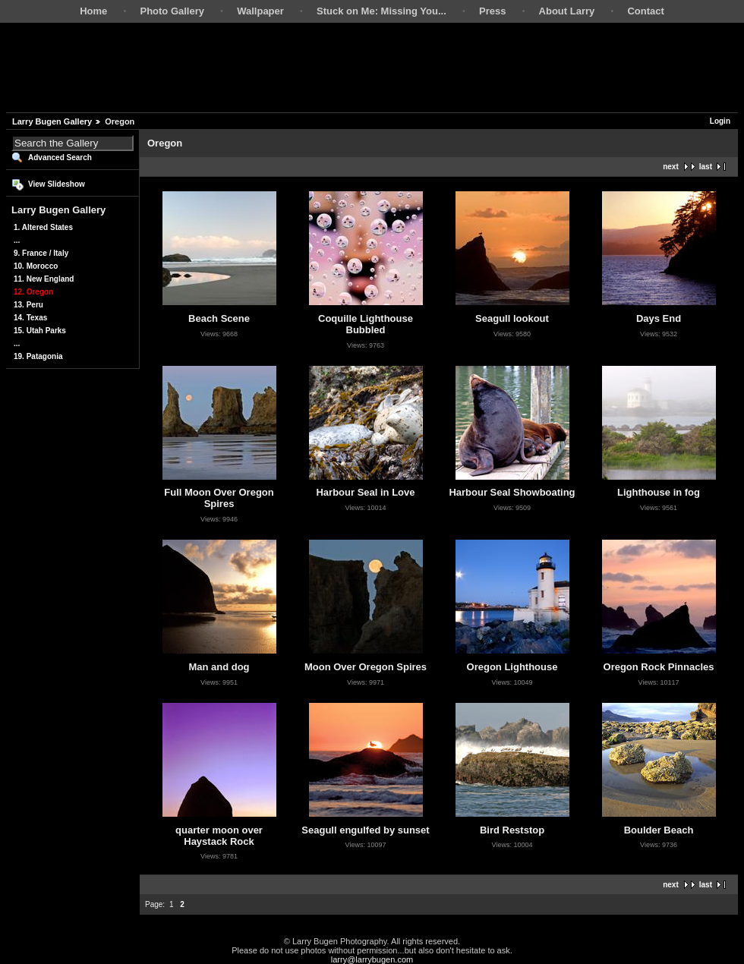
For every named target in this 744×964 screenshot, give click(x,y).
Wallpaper (260, 11)
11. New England (44, 279)
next (671, 166)
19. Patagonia (38, 356)
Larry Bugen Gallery (52, 121)
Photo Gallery (172, 11)
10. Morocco (36, 266)
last (705, 166)
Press (492, 11)
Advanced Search (60, 157)
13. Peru (28, 305)
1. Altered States (43, 227)
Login (720, 121)
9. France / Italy (41, 253)
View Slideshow (56, 184)
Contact (645, 11)
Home (93, 11)
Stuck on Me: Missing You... (381, 11)
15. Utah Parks (40, 330)
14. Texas (30, 317)
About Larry (567, 11)
